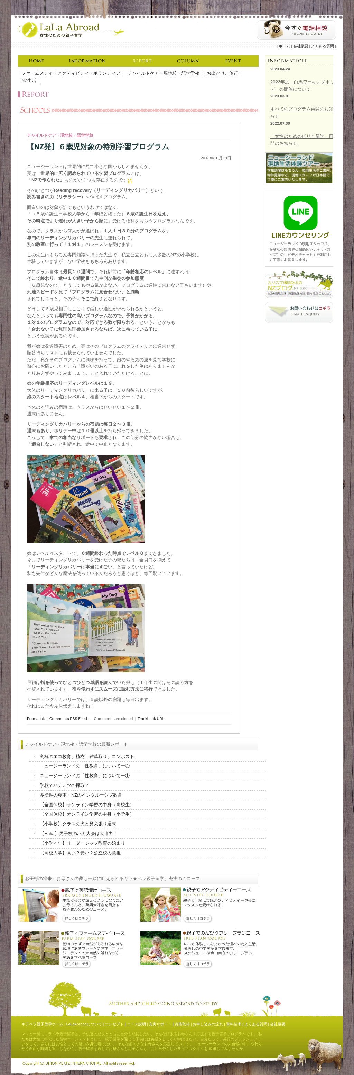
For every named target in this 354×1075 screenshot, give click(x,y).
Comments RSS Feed (68, 718)
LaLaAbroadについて (84, 1024)
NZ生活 (28, 80)
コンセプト (114, 1024)
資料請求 (233, 1024)
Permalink (36, 718)
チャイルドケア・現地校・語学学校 (163, 73)
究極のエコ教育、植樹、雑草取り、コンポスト (87, 756)
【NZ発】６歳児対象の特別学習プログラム (98, 147)
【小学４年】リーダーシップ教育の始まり (82, 843)
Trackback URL (151, 718)
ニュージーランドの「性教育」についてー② (85, 766)
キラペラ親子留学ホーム (42, 1024)
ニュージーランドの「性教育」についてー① (85, 775)
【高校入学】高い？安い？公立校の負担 (80, 852)
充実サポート (160, 1024)
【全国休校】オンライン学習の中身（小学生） (87, 814)
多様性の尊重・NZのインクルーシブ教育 (81, 795)
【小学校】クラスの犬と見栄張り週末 (78, 823)
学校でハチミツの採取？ (64, 785)
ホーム (284, 46)
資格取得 (182, 1024)
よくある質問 (322, 46)
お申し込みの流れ (208, 1024)
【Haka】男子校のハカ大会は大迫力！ (79, 833)
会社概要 (300, 46)
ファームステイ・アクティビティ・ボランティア (70, 73)
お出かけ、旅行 (222, 73)
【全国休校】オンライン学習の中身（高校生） (87, 804)
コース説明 (136, 1024)
